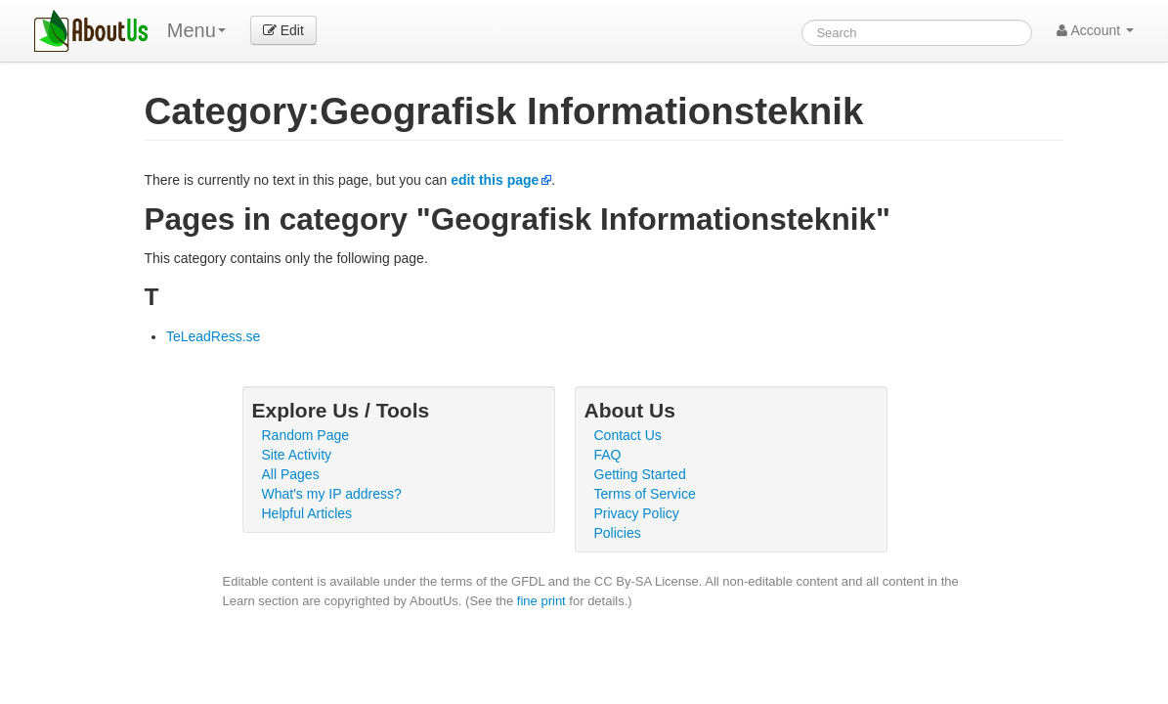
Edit (283, 30)
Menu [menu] (196, 30)
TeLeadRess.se (213, 336)
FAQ (608, 454)
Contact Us (628, 435)
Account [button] (1095, 30)
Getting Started (640, 474)
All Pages (291, 474)
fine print (541, 601)
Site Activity (297, 454)
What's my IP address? (332, 494)
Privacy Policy (636, 513)
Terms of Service (645, 494)
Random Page (306, 435)
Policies (617, 533)
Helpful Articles (307, 513)
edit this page (495, 180)
